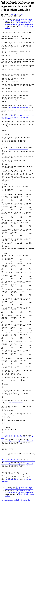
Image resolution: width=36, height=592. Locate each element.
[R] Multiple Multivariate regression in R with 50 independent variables (19, 20)
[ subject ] (32, 26)
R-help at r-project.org (12, 516)
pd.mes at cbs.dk (12, 569)
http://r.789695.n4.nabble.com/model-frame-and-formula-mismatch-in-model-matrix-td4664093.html (18, 134)
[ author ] (7, 28)
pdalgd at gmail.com (17, 14)
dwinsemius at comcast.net (18, 122)
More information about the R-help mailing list (15, 590)
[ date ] (20, 26)
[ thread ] (26, 26)
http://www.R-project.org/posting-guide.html (17, 523)
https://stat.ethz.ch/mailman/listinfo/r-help (18, 547)
